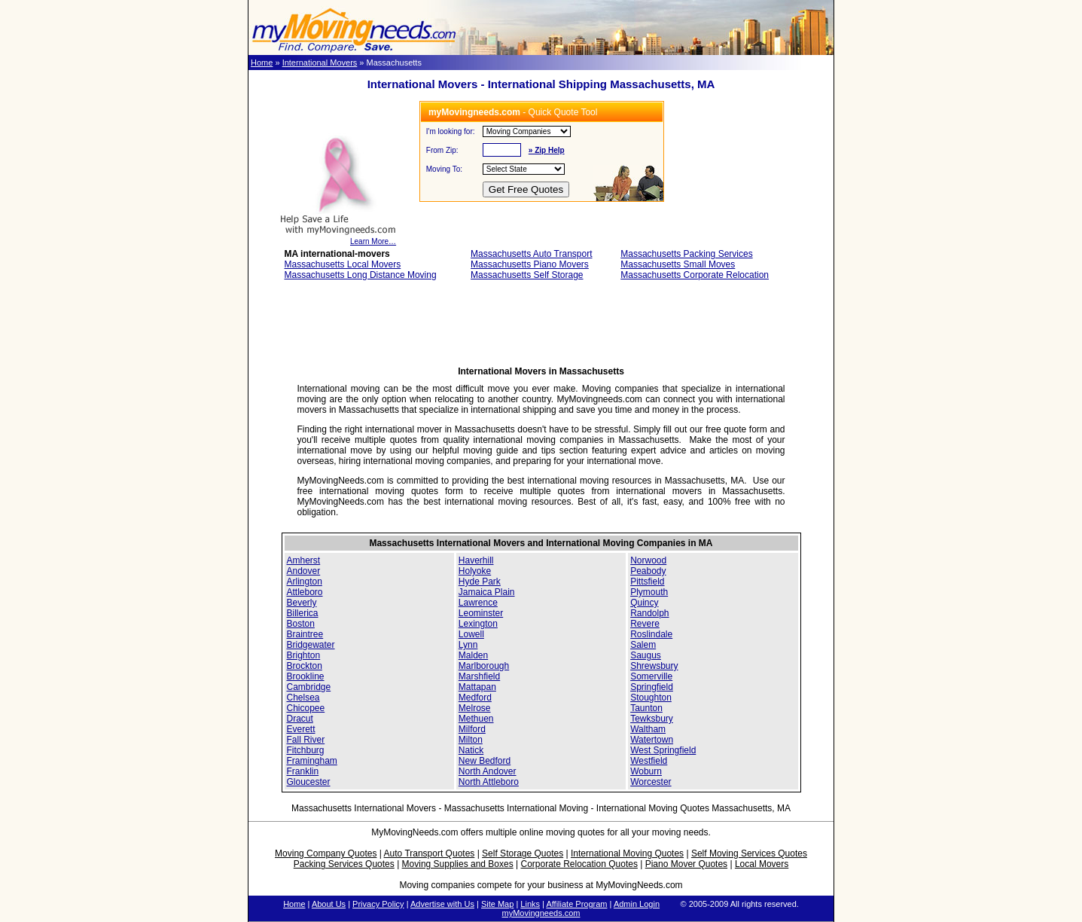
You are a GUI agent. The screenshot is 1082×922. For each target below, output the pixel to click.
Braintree (305, 634)
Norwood (648, 560)
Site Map (497, 903)
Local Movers (761, 864)
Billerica (303, 613)
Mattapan (477, 687)
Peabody (648, 571)
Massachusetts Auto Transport (531, 254)
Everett (301, 729)
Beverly (302, 602)
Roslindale (651, 634)
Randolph (649, 613)
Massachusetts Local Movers (343, 264)
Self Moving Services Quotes (749, 853)
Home (262, 62)
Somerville (651, 676)
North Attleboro (489, 782)
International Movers (320, 62)
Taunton (646, 708)
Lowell (471, 634)
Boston (301, 623)
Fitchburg (306, 750)
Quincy (644, 602)
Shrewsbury (654, 666)
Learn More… (337, 238)
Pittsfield (647, 581)
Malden (473, 655)
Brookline (306, 676)
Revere (645, 623)
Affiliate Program (576, 903)
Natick (471, 750)
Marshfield (479, 676)
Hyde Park (480, 581)
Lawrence (478, 602)
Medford (475, 697)
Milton (471, 739)
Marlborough (484, 666)
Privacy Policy (378, 903)
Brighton (304, 655)
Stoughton (651, 697)
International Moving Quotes (627, 853)
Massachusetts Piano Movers (530, 264)
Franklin (303, 771)
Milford (472, 729)
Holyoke (475, 571)
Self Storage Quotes (522, 853)
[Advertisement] (541, 328)
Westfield (648, 761)
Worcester (650, 782)
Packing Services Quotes (344, 864)
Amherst (304, 560)
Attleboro (305, 592)
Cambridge (309, 687)
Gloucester (309, 782)
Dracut (300, 718)
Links (530, 903)
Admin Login (637, 903)
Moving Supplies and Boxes (458, 864)
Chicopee (306, 708)
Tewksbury (651, 718)
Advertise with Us (442, 903)
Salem (643, 645)
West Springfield (663, 750)
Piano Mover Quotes (686, 864)
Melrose (475, 708)
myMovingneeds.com (541, 912)
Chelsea (303, 697)
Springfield (651, 687)
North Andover (488, 771)
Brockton (304, 666)
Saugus (645, 655)
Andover (304, 571)
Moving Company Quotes (325, 853)
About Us (329, 903)
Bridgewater (311, 645)
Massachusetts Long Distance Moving (361, 275)
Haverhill (476, 560)
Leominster (481, 613)
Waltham (648, 729)
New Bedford (485, 761)
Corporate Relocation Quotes (578, 864)
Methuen (476, 718)
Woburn (646, 771)
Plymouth (649, 592)
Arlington (304, 581)
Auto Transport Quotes (429, 853)
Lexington (478, 623)
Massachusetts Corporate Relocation (694, 275)
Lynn (468, 645)
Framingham (312, 761)
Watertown (651, 739)
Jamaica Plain (487, 592)
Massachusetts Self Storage (527, 275)
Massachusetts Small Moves (677, 264)
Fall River (306, 739)
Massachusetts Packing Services (686, 254)
